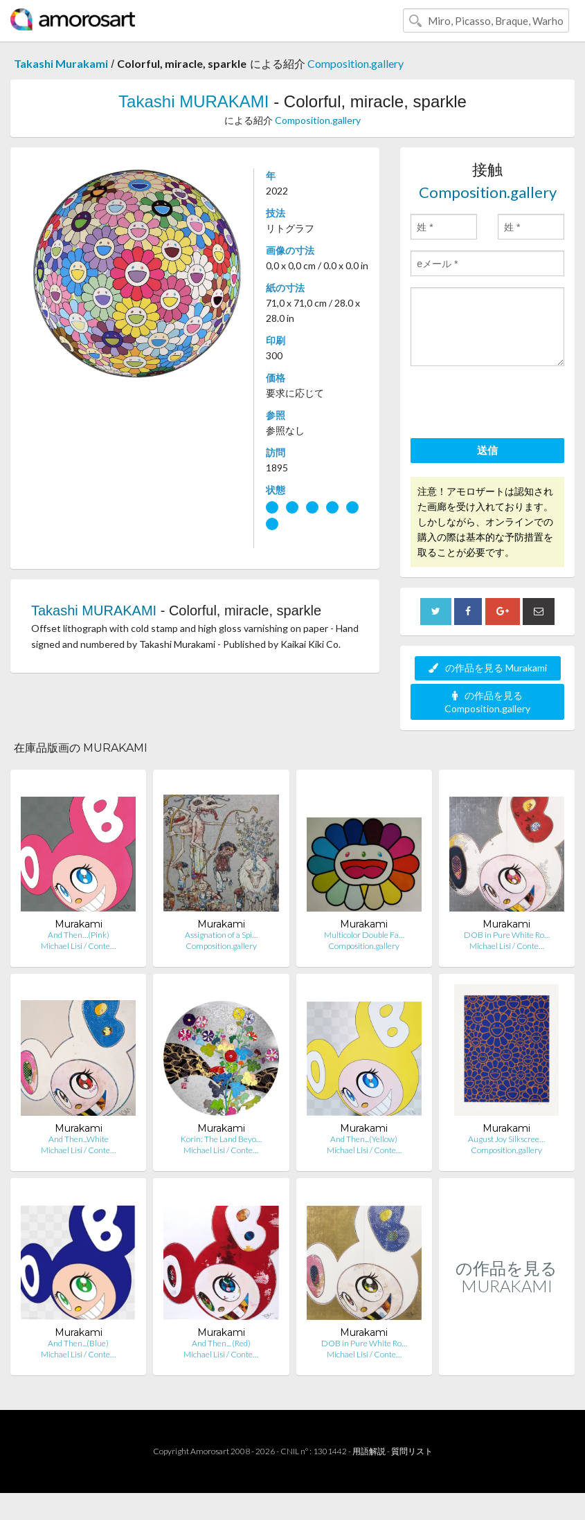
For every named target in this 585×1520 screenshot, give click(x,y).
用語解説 (369, 1451)
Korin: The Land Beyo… (221, 1139)
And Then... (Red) (221, 1343)
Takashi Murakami (61, 63)
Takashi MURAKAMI (193, 101)
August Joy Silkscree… (506, 1139)
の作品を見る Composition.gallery (487, 701)
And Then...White (78, 1139)
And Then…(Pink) (78, 935)
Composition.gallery (355, 63)
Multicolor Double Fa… (364, 935)
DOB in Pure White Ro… (507, 935)
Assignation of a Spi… (221, 935)
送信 (487, 450)
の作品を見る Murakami (488, 667)
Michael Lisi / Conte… (78, 946)
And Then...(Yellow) (363, 1139)
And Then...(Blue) (78, 1343)
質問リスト (412, 1451)
